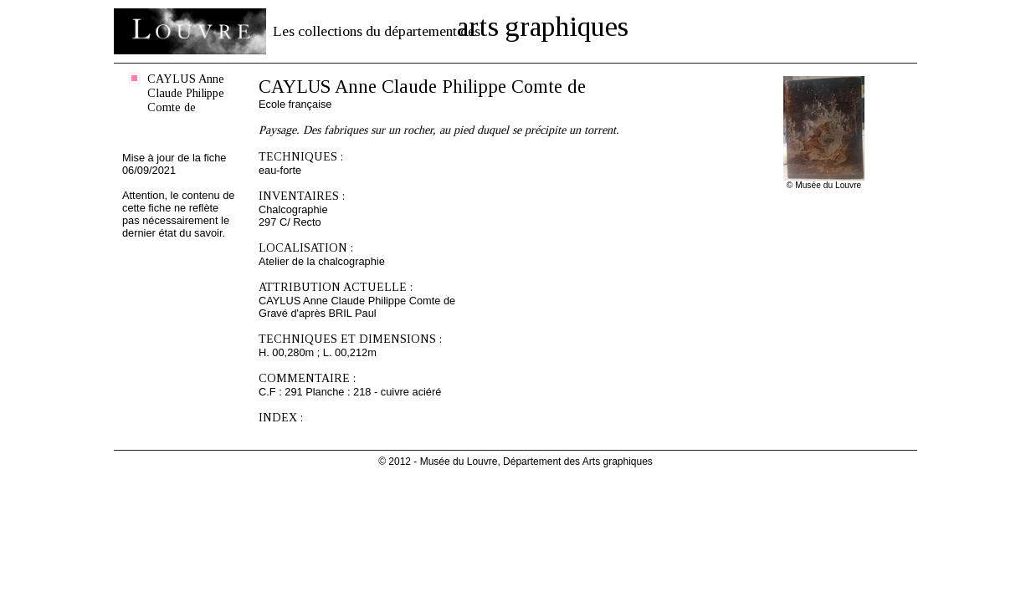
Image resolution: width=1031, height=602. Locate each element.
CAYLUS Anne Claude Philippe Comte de (185, 93)
